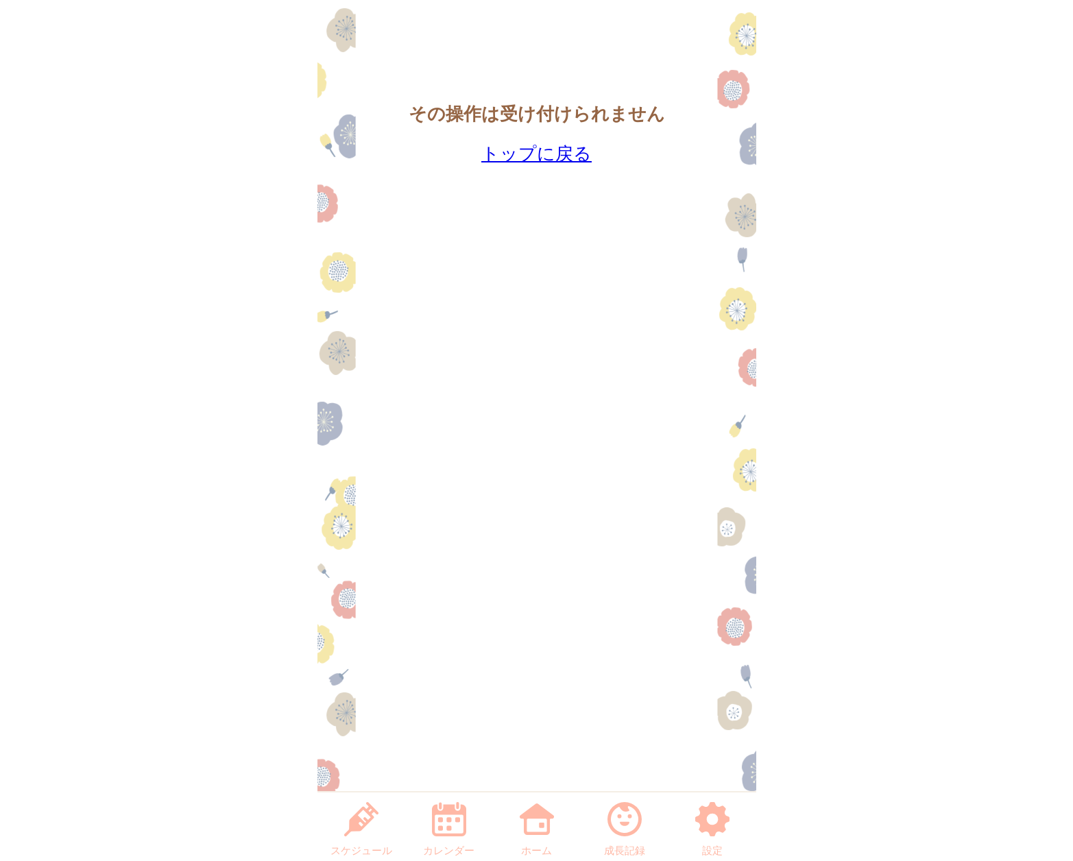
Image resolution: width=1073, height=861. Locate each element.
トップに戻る (536, 153)
